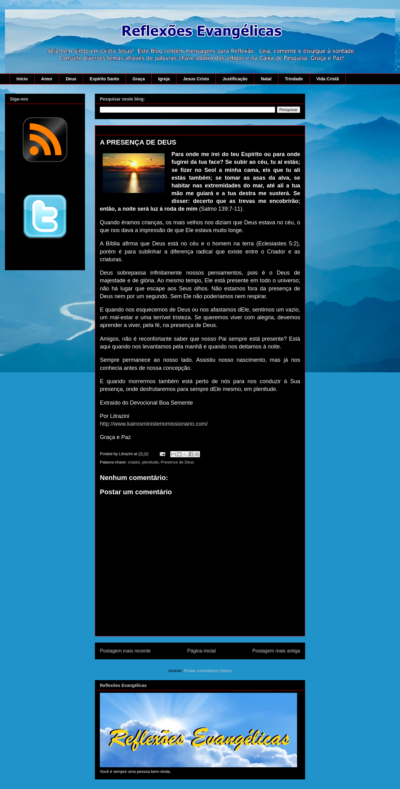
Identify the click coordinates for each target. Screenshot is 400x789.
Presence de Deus (177, 462)
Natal (266, 78)
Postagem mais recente (125, 650)
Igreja (164, 78)
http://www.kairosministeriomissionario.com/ (154, 424)
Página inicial (201, 650)
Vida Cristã (327, 78)
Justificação (234, 78)
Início (22, 78)
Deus (71, 78)
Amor (47, 78)
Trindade (294, 78)
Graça (138, 78)
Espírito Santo (104, 78)
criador (134, 462)
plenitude (150, 462)
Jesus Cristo (196, 78)
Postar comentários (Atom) (208, 670)
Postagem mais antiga (276, 650)
